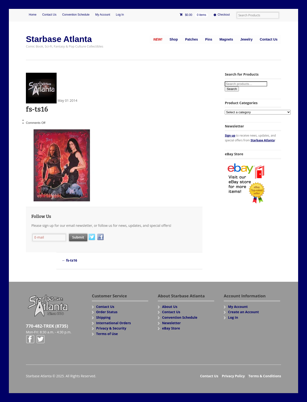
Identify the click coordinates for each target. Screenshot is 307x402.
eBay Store (171, 328)
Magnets (226, 39)
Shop (174, 39)
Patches (191, 39)
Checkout (224, 14)
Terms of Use (107, 333)
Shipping (103, 317)
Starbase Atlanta (59, 39)
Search (232, 89)
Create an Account (243, 312)
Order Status (107, 312)
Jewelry (246, 39)
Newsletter (171, 323)
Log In (120, 14)
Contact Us (49, 14)
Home (32, 14)
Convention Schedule (75, 14)
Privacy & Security (111, 328)
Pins (208, 39)
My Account (102, 14)
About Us (169, 306)
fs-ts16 (69, 260)
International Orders (113, 323)
